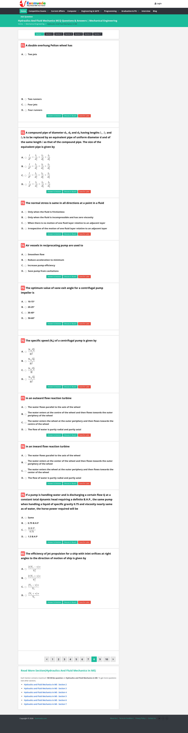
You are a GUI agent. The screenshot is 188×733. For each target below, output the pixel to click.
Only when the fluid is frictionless (46, 211)
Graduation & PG (130, 11)
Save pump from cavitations (43, 271)
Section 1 (39, 34)
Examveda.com (40, 718)
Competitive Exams (38, 11)
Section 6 (88, 34)
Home (23, 11)
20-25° (31, 307)
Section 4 (68, 34)
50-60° (31, 318)
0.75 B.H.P (33, 523)
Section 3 (58, 34)
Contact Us (152, 718)
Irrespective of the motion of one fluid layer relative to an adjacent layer (67, 228)
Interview (146, 11)
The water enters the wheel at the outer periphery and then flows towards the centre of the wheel (70, 422)
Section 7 (97, 34)
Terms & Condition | (126, 718)
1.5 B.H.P (32, 536)
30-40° (31, 312)
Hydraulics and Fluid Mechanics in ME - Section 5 (45, 696)
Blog (155, 11)
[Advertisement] (69, 76)
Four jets (32, 104)
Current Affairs (58, 11)
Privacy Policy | (141, 718)
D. (22, 110)
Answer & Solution (54, 116)
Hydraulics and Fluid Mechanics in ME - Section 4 (45, 692)
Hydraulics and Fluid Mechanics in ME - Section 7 (45, 704)
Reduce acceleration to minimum (46, 259)
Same (31, 517)
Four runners (35, 110)
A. (22, 54)
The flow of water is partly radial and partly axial (54, 429)
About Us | (114, 718)
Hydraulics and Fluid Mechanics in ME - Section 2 (45, 684)
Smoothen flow (36, 254)
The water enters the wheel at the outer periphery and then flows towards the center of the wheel (70, 471)
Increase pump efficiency (41, 265)
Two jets (32, 54)
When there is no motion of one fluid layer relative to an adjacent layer (66, 223)
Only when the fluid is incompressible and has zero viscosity (60, 217)
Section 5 (78, 34)
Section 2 (49, 34)
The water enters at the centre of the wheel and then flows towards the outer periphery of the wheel (70, 414)
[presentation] (102, 132)
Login (158, 3)
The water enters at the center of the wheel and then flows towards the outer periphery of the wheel (70, 462)
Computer (73, 11)
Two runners (35, 99)
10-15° (31, 301)
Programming (111, 11)
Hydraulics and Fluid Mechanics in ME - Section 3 (45, 688)
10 (106, 659)
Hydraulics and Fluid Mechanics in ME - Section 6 (45, 700)
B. (22, 99)
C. (22, 104)
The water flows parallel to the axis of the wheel (54, 407)
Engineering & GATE (91, 11)
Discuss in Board (70, 116)
